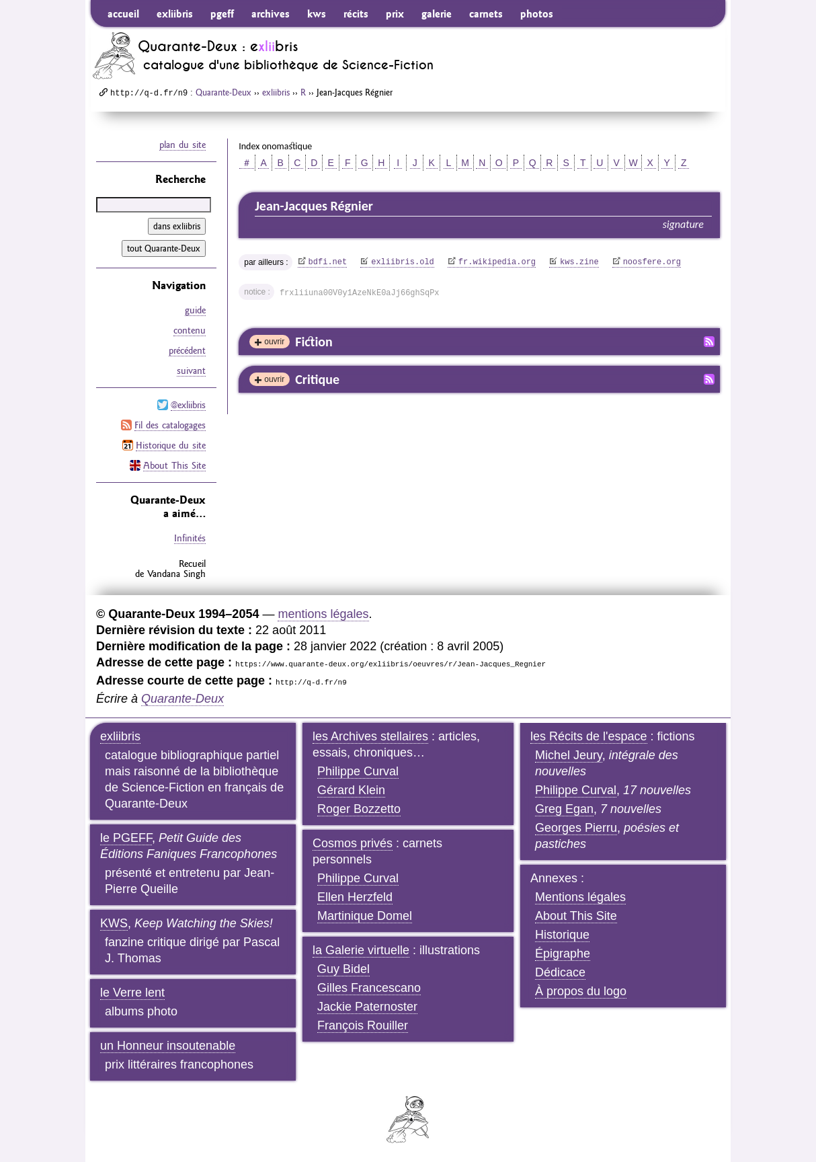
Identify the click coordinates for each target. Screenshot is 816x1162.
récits (355, 13)
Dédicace (560, 972)
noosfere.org (652, 262)
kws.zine (579, 262)
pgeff (222, 13)
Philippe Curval (358, 771)
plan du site (182, 144)
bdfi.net (328, 262)
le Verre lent (132, 992)
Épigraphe (562, 953)
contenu (189, 330)
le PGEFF (126, 838)
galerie (436, 13)
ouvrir (274, 341)
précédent (187, 350)
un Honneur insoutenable (167, 1045)
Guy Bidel (343, 969)
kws (316, 13)
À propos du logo (580, 991)
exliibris (175, 13)
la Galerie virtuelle (361, 950)
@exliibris (188, 404)
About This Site (174, 465)
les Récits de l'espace (588, 736)
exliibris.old (402, 262)
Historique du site (171, 445)
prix (395, 13)
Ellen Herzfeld (355, 897)
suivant (191, 370)
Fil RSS (709, 342)
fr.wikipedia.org (497, 262)
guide (195, 310)
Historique (562, 934)
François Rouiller (362, 1025)
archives (270, 13)
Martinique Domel (364, 916)
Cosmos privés (353, 843)
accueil (123, 13)
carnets (486, 13)
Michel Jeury (568, 755)
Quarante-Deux (223, 92)
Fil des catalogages (170, 425)
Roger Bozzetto (359, 809)
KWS (114, 923)
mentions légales (323, 614)
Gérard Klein (351, 790)
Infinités (190, 538)
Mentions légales (580, 897)
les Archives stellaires (370, 736)
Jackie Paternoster (367, 1006)
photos (536, 13)
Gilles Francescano (369, 988)
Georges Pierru (576, 828)
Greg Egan (564, 809)
